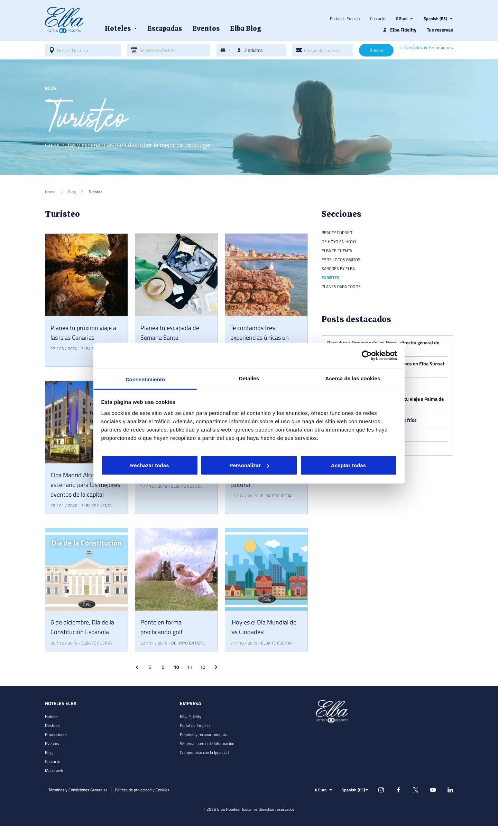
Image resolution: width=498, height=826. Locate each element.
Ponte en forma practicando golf (161, 627)
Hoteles (51, 716)
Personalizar (249, 465)
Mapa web (54, 770)
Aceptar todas (348, 465)
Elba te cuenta (96, 505)
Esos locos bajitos (341, 259)
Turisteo (331, 277)
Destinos (53, 725)
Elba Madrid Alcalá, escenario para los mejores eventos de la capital (85, 484)
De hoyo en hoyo (188, 643)
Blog (49, 752)
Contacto (377, 18)
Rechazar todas (149, 465)
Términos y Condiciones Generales (78, 790)
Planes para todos (341, 286)
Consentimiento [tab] (145, 379)
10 (176, 666)
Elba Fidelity (190, 716)
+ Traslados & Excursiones (426, 47)
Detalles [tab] (249, 378)
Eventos (52, 743)
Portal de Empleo (345, 18)
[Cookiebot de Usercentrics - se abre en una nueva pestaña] (366, 355)
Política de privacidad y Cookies (142, 790)
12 (202, 666)
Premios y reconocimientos (203, 734)
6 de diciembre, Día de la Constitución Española (82, 627)
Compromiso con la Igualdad (204, 752)
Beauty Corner (337, 232)
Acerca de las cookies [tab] (352, 378)
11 (189, 666)
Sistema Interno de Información (207, 743)
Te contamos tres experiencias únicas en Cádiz (259, 337)
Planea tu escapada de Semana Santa (169, 332)
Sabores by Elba (338, 268)
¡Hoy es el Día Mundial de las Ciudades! (263, 627)
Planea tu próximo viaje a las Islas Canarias (83, 332)
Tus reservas (440, 29)
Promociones (56, 734)
